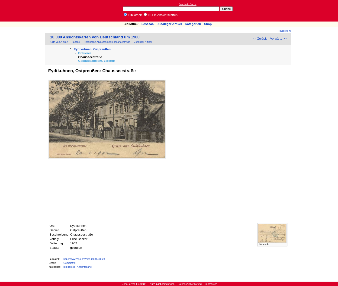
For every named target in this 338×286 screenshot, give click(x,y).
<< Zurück (260, 38)
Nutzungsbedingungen (162, 284)
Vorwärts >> (278, 38)
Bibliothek (133, 15)
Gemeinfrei (69, 262)
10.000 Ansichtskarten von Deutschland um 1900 (94, 37)
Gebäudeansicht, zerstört (96, 60)
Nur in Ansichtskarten (161, 15)
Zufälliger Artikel (170, 24)
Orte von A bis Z (59, 41)
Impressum (211, 284)
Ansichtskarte (84, 266)
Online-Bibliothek (22, 11)
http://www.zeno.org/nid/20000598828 (84, 259)
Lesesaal (148, 24)
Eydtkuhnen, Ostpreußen (92, 49)
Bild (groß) (69, 266)
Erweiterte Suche (187, 4)
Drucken (285, 31)
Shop (208, 24)
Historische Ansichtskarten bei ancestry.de (107, 41)
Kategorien (193, 24)
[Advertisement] (317, 10)
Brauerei (84, 53)
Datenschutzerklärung (190, 284)
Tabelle (76, 41)
